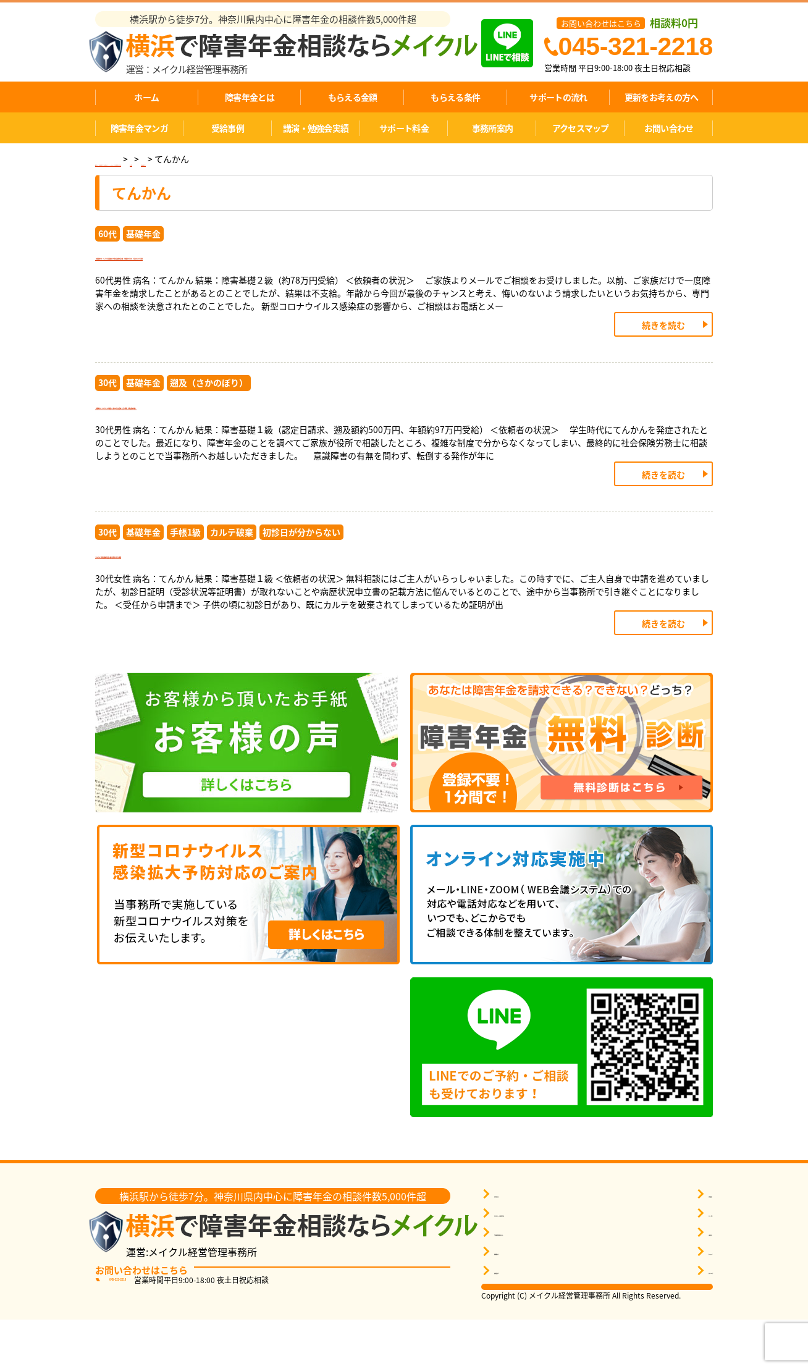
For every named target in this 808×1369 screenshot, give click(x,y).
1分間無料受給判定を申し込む (549, 1281)
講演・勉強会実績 (315, 128)
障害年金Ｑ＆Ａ (522, 1320)
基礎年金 (143, 233)
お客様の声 (677, 1281)
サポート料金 (404, 128)
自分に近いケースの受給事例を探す (558, 1262)
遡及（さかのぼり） (209, 399)
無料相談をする (522, 1301)
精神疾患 (328, 159)
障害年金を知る (522, 1243)
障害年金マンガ (139, 128)
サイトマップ (681, 1301)
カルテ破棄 (231, 564)
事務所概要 (677, 1243)
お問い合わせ (669, 128)
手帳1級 (185, 564)
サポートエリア (685, 1320)
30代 (107, 399)
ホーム (146, 97)
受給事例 (227, 128)
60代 (107, 233)
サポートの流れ (558, 97)
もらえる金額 (352, 97)
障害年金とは (249, 97)
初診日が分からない (301, 564)
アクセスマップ (580, 128)
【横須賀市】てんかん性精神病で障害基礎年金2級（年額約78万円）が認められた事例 (334, 267)
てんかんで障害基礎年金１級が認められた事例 (224, 599)
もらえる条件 (455, 97)
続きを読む (663, 341)
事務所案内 (492, 128)
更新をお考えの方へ (662, 97)
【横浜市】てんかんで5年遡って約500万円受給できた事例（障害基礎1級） (304, 433)
